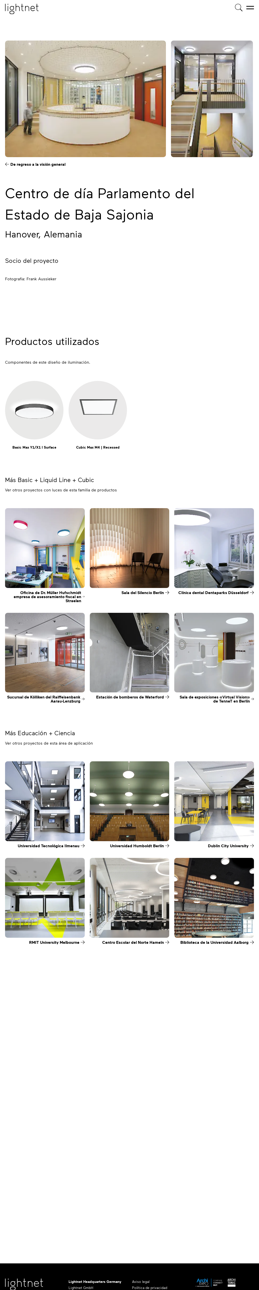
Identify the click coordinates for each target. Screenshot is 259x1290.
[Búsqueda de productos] (239, 7)
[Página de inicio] (21, 9)
